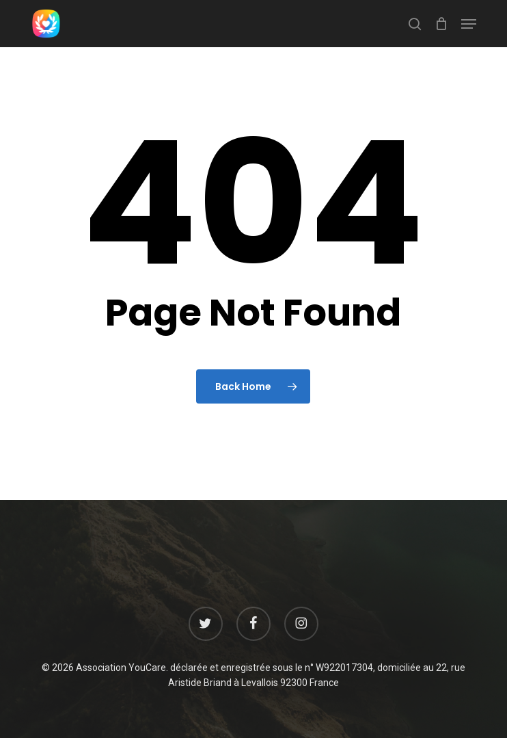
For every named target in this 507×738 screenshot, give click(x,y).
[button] (468, 24)
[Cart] (441, 23)
